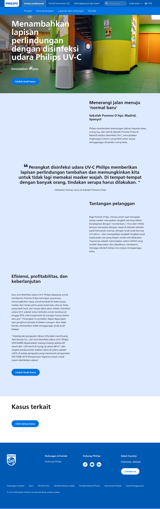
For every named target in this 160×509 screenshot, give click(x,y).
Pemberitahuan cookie (64, 486)
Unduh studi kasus (25, 81)
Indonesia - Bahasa (131, 462)
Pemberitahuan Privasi (89, 486)
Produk (28, 11)
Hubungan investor (15, 486)
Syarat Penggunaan (135, 486)
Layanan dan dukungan (71, 11)
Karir (31, 486)
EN (150, 3)
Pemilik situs (43, 486)
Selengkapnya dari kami (86, 3)
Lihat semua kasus (25, 424)
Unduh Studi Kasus (25, 373)
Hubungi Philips (53, 462)
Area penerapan (45, 11)
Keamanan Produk (113, 486)
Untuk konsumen (58, 3)
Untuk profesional (34, 3)
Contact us (130, 472)
